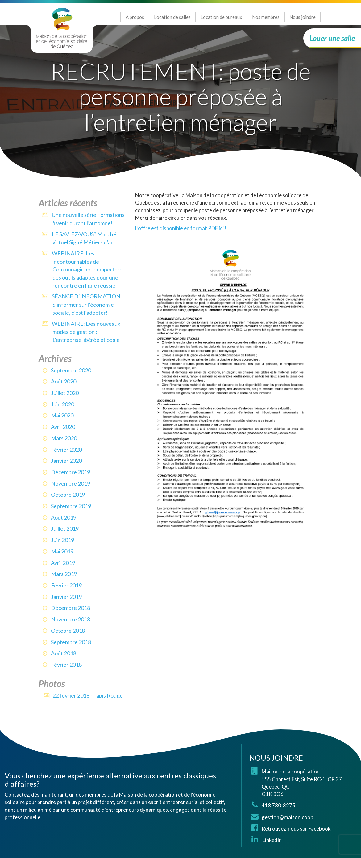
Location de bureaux (221, 17)
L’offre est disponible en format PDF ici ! (180, 228)
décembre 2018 (70, 607)
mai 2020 (62, 415)
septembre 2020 (71, 370)
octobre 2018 (68, 630)
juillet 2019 (65, 528)
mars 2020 (64, 438)
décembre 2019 (70, 472)
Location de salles (172, 17)
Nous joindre (302, 17)
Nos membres (266, 17)
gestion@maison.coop (287, 817)
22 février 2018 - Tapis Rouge (87, 695)
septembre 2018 (71, 642)
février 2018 (66, 664)
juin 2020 (62, 404)
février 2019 (66, 585)
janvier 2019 (66, 596)
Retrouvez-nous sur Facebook (296, 828)
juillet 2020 (65, 392)
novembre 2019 (70, 483)
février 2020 (66, 449)
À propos (135, 17)
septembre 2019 (71, 506)
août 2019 (63, 517)
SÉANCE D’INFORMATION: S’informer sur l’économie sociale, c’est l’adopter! (87, 304)
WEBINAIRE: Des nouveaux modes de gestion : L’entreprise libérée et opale (86, 331)
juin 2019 (62, 540)
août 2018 (63, 653)
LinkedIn (272, 840)
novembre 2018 (70, 619)
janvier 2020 (66, 460)
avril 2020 (63, 426)
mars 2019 (64, 573)
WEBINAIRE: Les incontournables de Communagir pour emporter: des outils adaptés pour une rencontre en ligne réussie (86, 269)
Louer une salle (332, 38)
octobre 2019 (68, 494)
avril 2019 (63, 562)
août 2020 (63, 381)
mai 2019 (62, 551)
